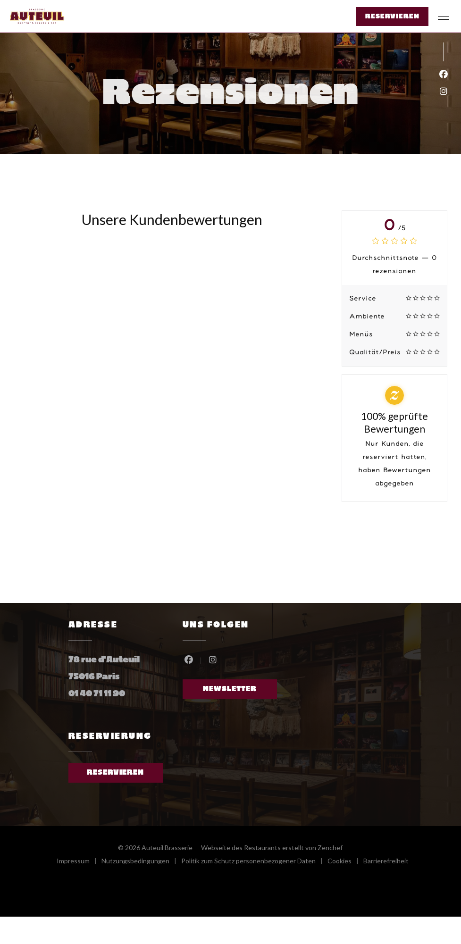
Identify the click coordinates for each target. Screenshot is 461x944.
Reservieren (392, 16)
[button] (443, 16)
